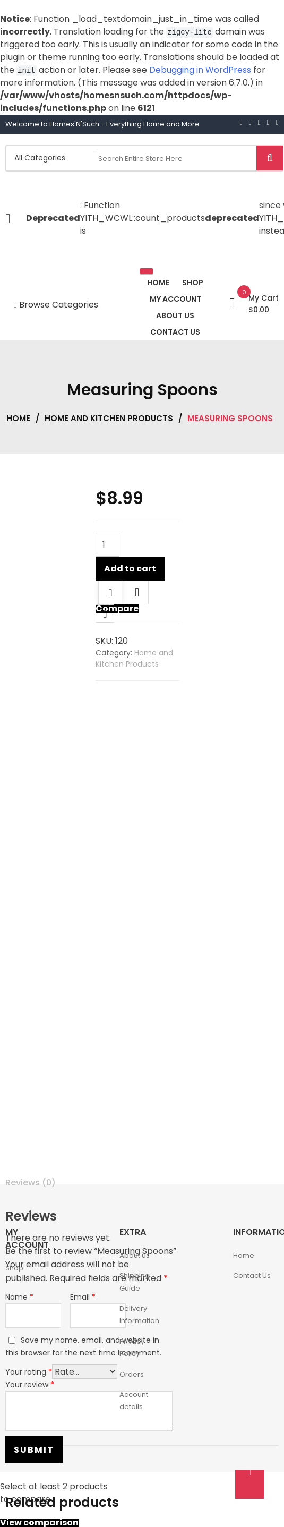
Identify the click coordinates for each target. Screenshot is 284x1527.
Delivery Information (139, 1314)
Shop (14, 1268)
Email (83, 1297)
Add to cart (130, 568)
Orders (131, 1374)
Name (19, 1297)
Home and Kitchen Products (109, 418)
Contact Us (252, 1275)
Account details (133, 1400)
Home (18, 418)
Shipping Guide (134, 1281)
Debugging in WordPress (200, 70)
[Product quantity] (107, 545)
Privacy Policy (131, 1347)
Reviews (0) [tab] (30, 1182)
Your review (29, 1384)
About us (134, 1255)
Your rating (28, 1372)
